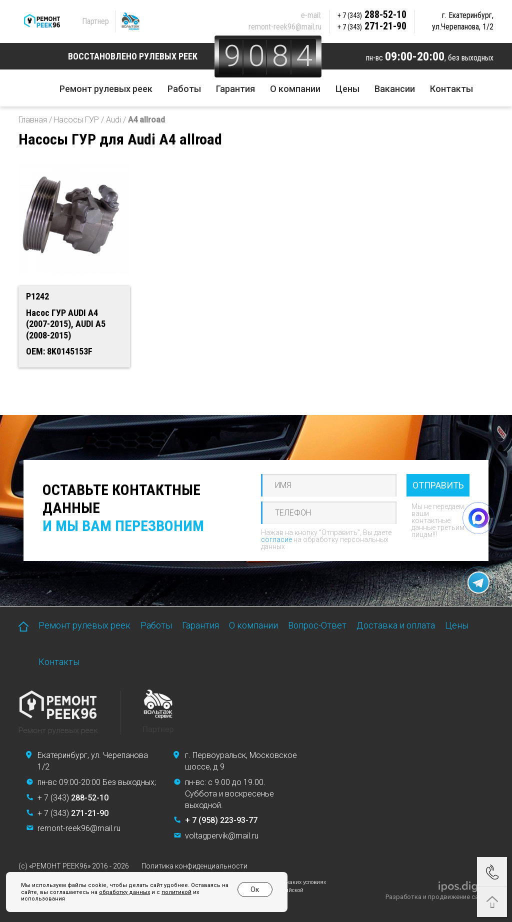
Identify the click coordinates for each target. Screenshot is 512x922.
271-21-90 (372, 26)
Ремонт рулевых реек (106, 89)
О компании (295, 89)
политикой (177, 892)
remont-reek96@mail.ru (285, 27)
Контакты (451, 89)
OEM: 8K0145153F (59, 351)
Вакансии (394, 89)
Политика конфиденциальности (195, 866)
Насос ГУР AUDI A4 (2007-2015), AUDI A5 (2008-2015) (66, 324)
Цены (348, 89)
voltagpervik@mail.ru (221, 835)
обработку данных (124, 892)
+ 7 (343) (73, 797)
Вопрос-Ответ (317, 625)
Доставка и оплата (395, 625)
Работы (184, 89)
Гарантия (235, 89)
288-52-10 (372, 14)
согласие (276, 540)
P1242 (37, 296)
